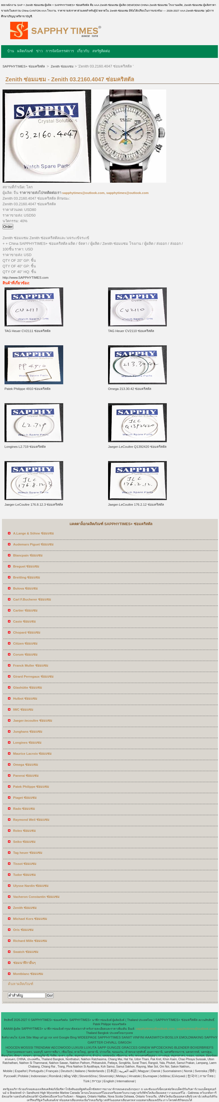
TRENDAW (42, 1047)
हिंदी (211, 1071)
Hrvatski (135, 1076)
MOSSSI (27, 1047)
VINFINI (138, 1037)
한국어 (192, 1076)
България (150, 1076)
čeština (164, 1076)
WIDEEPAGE (87, 1037)
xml (55, 1037)
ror (50, 1037)
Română (55, 1076)
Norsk (188, 1071)
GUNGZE (114, 1047)
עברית (96, 1081)
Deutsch (67, 1071)
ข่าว (39, 51)
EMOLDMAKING (191, 1037)
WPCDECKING (162, 1047)
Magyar (143, 1071)
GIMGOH (125, 1042)
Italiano (80, 1071)
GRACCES (130, 1047)
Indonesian (39, 1076)
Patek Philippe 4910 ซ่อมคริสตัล (28, 388)
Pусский (10, 1076)
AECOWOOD (61, 1047)
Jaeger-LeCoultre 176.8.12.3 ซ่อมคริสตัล (34, 504)
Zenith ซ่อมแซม (62, 66)
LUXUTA (90, 1047)
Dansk (156, 1071)
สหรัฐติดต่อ (101, 51)
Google (64, 1037)
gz (45, 1037)
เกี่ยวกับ (83, 51)
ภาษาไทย (207, 1076)
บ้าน (10, 51)
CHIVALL (110, 1042)
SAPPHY (211, 1037)
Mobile (7, 1071)
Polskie (23, 1076)
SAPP (101, 1047)
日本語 (112, 1071)
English (109, 1081)
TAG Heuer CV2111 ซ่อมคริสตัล (28, 331)
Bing (73, 1037)
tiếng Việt (70, 1076)
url (41, 1037)
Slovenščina (88, 1076)
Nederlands (96, 1071)
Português (36, 1071)
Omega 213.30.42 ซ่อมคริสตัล (129, 388)
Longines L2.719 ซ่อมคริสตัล (25, 446)
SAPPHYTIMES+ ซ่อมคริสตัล (24, 66)
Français (52, 1071)
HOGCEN (13, 1047)
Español (21, 1071)
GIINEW (144, 1047)
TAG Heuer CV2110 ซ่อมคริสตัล (131, 331)
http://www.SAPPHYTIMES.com (26, 277)
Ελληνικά (178, 1076)
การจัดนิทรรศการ (60, 51)
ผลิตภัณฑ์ (25, 51)
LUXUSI (78, 1047)
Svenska (201, 1071)
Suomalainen (172, 1071)
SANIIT (127, 1037)
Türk (86, 1081)
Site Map (32, 1037)
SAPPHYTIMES (109, 1037)
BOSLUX (171, 1037)
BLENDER (181, 1047)
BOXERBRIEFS (201, 1047)
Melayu (121, 1076)
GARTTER (95, 1042)
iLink (22, 1037)
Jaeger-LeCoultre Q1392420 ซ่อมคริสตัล (137, 446)
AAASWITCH (154, 1037)
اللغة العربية (127, 1071)
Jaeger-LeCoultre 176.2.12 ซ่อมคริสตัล (136, 504)
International (125, 1081)
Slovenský (106, 1076)
